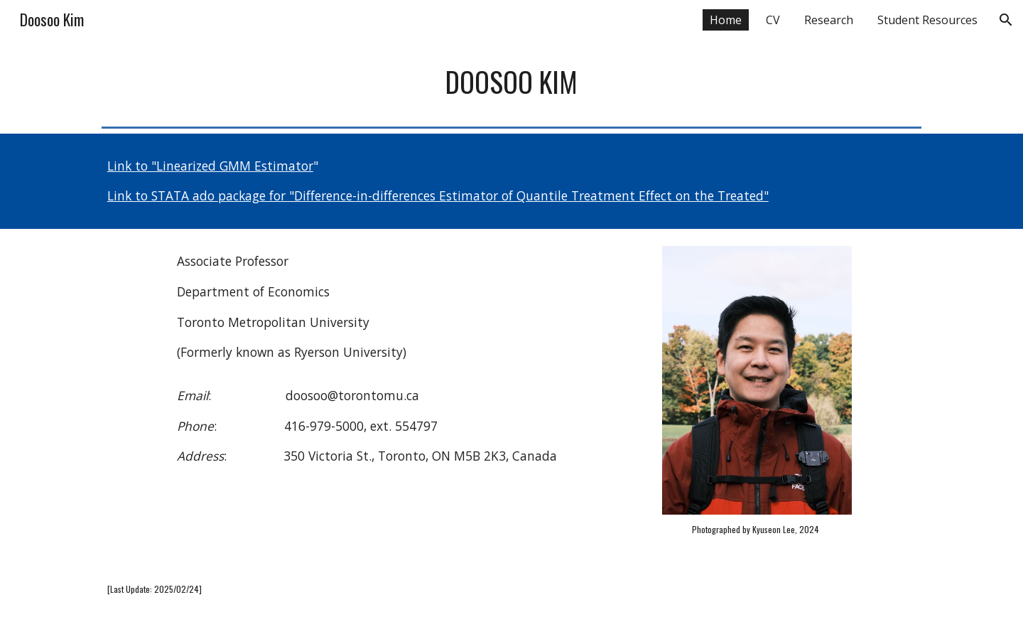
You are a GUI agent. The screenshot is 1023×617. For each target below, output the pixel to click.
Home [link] (726, 20)
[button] (1006, 20)
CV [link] (773, 20)
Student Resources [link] (927, 20)
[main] (511, 82)
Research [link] (828, 20)
